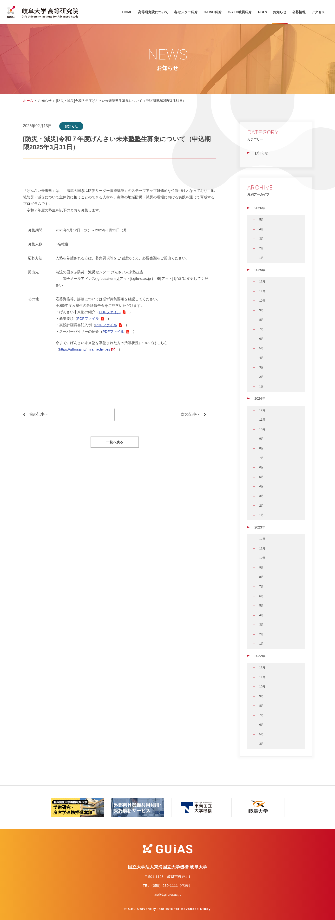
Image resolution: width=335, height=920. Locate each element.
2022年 (260, 656)
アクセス (318, 12)
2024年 (260, 398)
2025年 (260, 270)
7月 (261, 329)
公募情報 (299, 12)
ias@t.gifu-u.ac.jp (167, 894)
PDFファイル (110, 312)
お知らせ (279, 12)
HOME (127, 12)
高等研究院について (153, 12)
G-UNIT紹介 (213, 12)
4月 (261, 229)
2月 (261, 248)
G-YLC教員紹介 (240, 12)
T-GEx (262, 12)
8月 (261, 319)
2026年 (260, 208)
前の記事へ (38, 414)
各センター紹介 (186, 12)
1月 (261, 258)
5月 (261, 219)
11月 (262, 291)
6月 (261, 338)
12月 (262, 281)
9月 (261, 310)
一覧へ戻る (114, 442)
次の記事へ (190, 414)
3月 (261, 238)
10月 (262, 300)
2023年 (260, 527)
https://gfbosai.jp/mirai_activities (84, 349)
